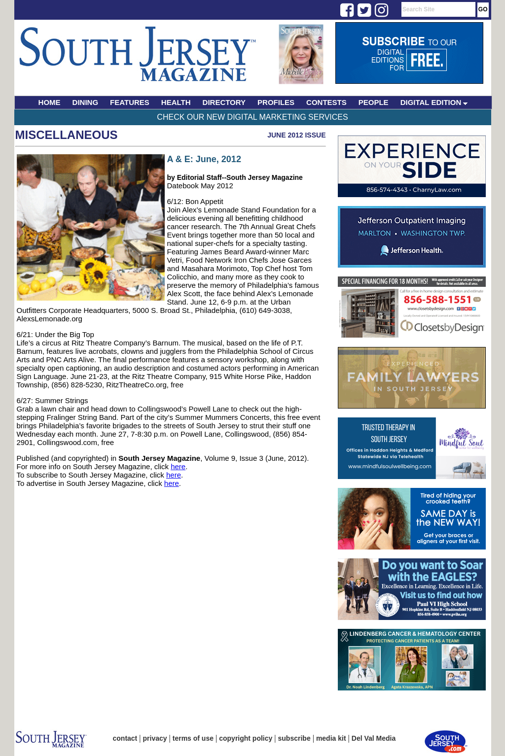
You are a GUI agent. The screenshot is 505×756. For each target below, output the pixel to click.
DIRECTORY (224, 102)
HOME (49, 102)
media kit (331, 738)
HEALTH (176, 102)
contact (125, 738)
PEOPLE (374, 102)
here (178, 466)
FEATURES (129, 102)
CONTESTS (326, 102)
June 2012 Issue (296, 135)
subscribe (294, 738)
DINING (85, 102)
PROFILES (275, 102)
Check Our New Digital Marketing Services (252, 117)
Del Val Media (374, 738)
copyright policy (245, 738)
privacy (155, 738)
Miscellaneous (66, 134)
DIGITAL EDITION (434, 102)
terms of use (193, 738)
